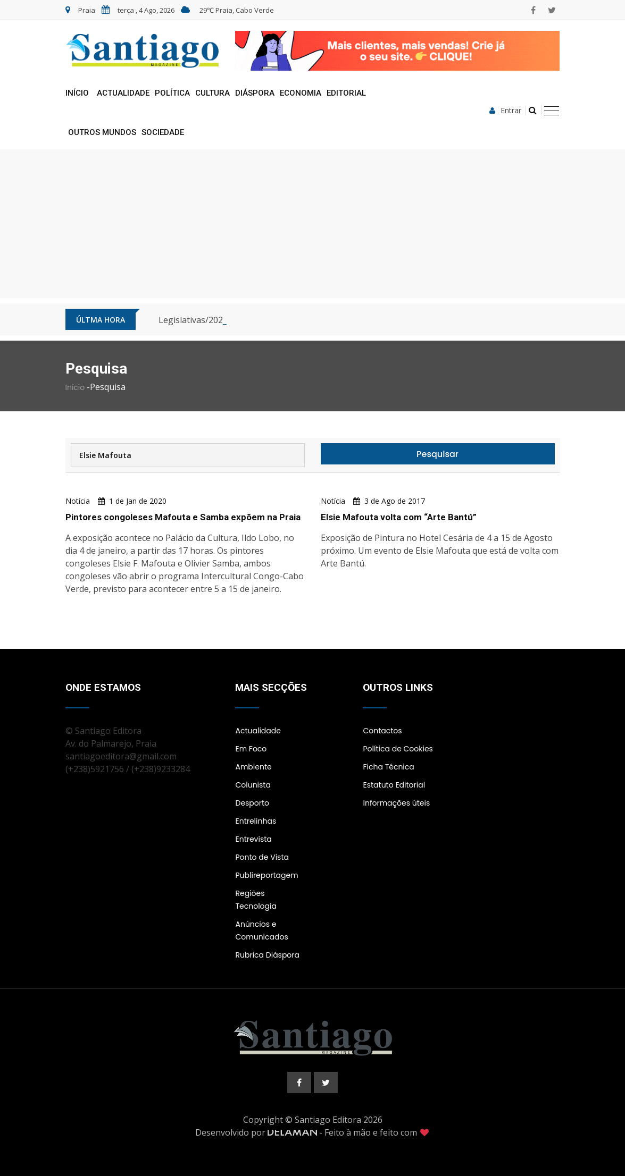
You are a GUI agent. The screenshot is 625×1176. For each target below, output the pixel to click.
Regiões (249, 893)
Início (77, 93)
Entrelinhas (255, 821)
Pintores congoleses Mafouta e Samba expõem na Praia (183, 517)
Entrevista (253, 839)
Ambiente (253, 767)
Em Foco (250, 748)
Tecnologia (255, 906)
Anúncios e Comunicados (261, 930)
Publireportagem (266, 875)
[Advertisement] (312, 223)
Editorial (346, 93)
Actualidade (123, 93)
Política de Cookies (397, 748)
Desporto (252, 803)
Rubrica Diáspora (267, 955)
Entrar (505, 110)
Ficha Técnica (388, 767)
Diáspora (254, 93)
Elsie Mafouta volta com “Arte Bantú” (399, 517)
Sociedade (162, 132)
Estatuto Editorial (394, 785)
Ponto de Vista (261, 857)
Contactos (382, 730)
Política (172, 93)
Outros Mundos (102, 132)
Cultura (212, 93)
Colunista (252, 785)
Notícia (77, 501)
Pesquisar (437, 454)
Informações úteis (396, 803)
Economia (300, 93)
